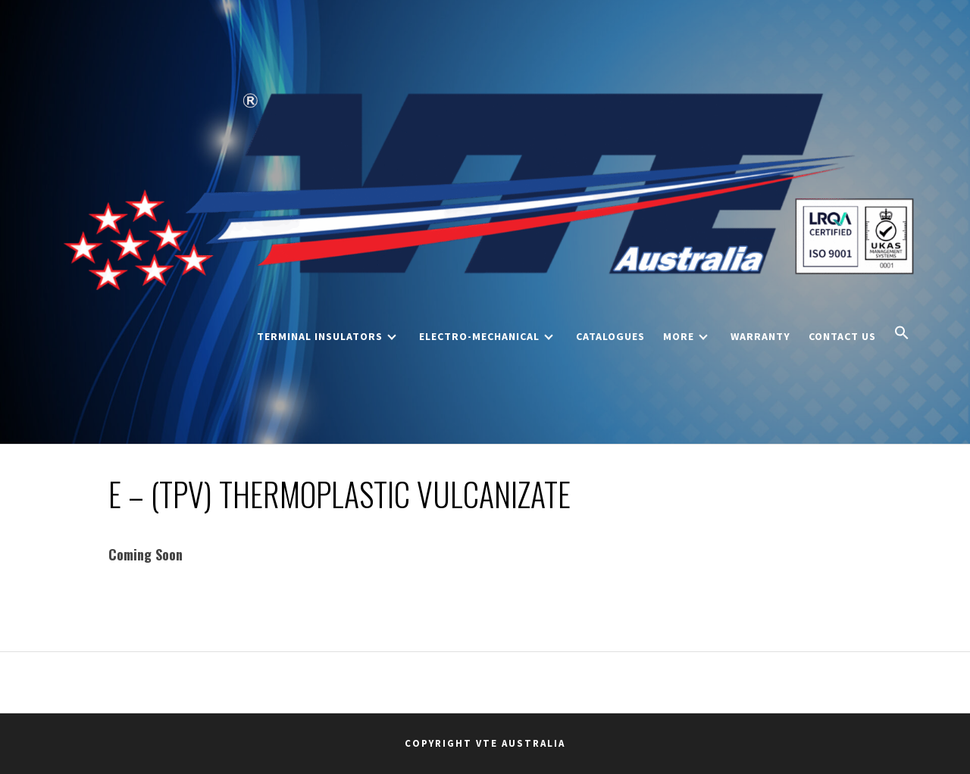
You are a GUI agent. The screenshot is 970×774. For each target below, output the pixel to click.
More (685, 336)
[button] (902, 334)
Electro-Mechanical (486, 336)
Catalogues (610, 336)
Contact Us (842, 336)
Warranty (760, 336)
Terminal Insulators (326, 336)
